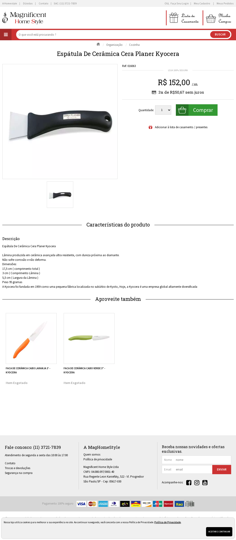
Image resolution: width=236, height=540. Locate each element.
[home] (24, 18)
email (167, 469)
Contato (10, 463)
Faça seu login (180, 3)
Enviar (222, 469)
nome (168, 460)
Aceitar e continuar (219, 531)
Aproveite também (118, 299)
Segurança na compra (18, 473)
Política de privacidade (97, 459)
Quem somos (91, 454)
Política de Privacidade (167, 522)
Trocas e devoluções (17, 468)
